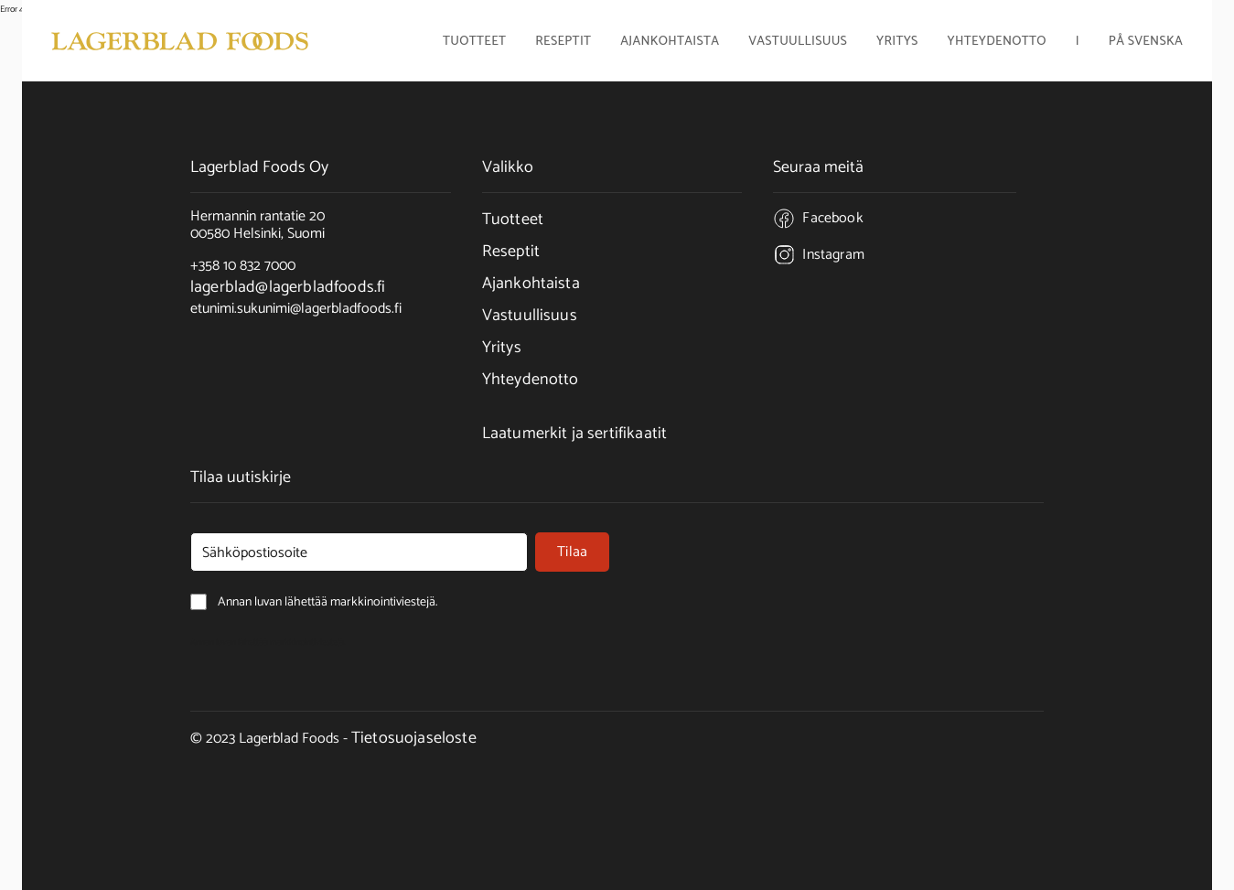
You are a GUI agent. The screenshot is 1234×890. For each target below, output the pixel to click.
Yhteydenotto (997, 43)
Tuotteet (512, 219)
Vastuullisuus (797, 43)
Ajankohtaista (669, 43)
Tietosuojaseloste (414, 738)
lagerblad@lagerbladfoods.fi (287, 287)
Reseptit (563, 43)
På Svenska (1146, 43)
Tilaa (572, 552)
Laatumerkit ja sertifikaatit (574, 433)
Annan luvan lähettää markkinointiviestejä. (268, 642)
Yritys (501, 347)
